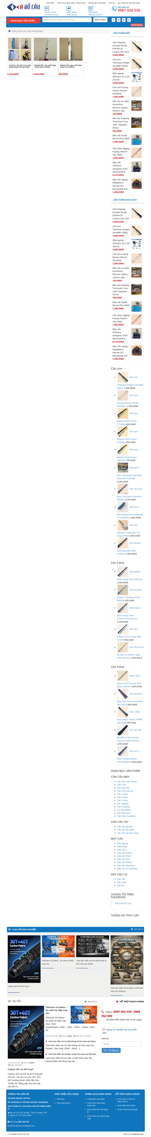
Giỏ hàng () (137, 25)
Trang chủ (16, 31)
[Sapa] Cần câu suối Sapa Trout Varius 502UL (45, 66)
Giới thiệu (60, 1099)
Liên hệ (111, 3)
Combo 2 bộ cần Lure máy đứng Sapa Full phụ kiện (20, 66)
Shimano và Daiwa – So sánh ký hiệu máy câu (56, 1010)
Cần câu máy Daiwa (127, 781)
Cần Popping (123, 806)
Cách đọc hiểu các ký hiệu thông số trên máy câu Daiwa (71, 1041)
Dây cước (122, 882)
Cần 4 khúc (122, 800)
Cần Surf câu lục (125, 791)
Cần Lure (121, 784)
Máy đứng (122, 846)
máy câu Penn (124, 856)
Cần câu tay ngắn (125, 829)
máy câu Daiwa (124, 853)
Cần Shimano (123, 813)
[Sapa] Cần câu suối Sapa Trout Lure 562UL (71, 66)
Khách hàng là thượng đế (127, 1109)
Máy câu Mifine (124, 862)
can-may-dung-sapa (33, 31)
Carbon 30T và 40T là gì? (18, 986)
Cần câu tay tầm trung (128, 833)
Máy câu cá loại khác (127, 868)
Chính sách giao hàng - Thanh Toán (71, 3)
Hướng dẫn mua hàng (97, 3)
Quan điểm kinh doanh (126, 1105)
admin (31, 1063)
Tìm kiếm (100, 20)
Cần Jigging (123, 803)
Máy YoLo (122, 849)
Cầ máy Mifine (124, 810)
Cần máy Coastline (126, 816)
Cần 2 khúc (122, 794)
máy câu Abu (123, 859)
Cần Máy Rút (123, 788)
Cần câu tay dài (124, 826)
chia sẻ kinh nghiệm (22, 929)
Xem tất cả (137, 929)
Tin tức (14, 1001)
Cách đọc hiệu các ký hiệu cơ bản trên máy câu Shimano (71, 1054)
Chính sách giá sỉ (63, 1103)
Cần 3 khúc (122, 797)
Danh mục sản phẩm (23, 20)
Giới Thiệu (50, 3)
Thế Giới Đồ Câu (123, 903)
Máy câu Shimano (126, 865)
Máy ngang (122, 843)
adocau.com (138, 1134)
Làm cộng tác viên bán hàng (128, 3)
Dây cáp (121, 879)
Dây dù (120, 885)
